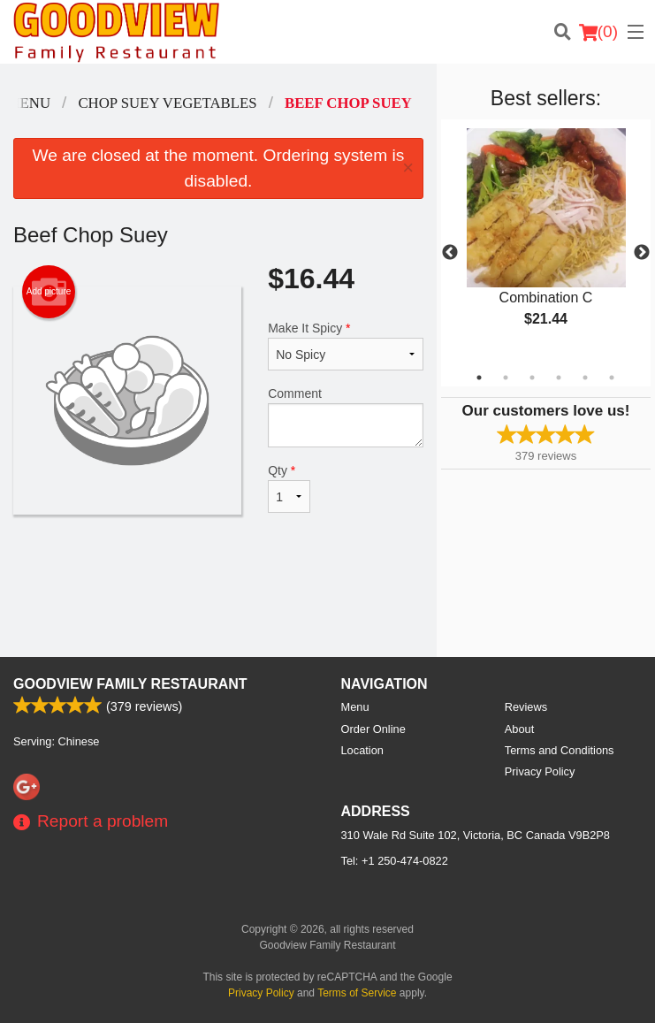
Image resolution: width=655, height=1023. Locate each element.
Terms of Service (356, 993)
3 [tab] (532, 377)
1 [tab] (479, 377)
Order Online (373, 729)
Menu (355, 707)
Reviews (526, 707)
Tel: (394, 860)
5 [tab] (585, 377)
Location (362, 750)
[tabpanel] (546, 242)
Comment (345, 416)
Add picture (49, 291)
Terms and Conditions (559, 750)
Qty (289, 488)
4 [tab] (558, 377)
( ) (598, 32)
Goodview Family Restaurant (130, 683)
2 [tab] (505, 377)
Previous (450, 253)
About (519, 729)
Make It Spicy (345, 345)
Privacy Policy (540, 771)
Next (642, 253)
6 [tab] (612, 377)
